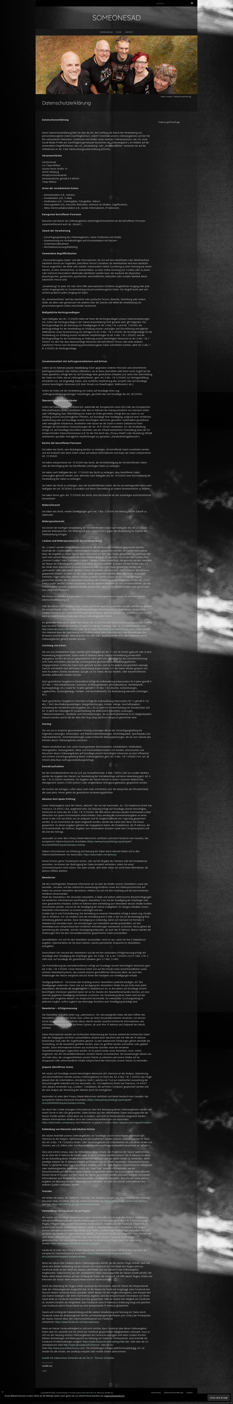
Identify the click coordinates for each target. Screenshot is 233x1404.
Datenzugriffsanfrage (169, 122)
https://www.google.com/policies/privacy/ (125, 1201)
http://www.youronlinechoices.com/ (116, 629)
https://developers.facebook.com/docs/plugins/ (75, 1243)
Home (163, 96)
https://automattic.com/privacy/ (100, 854)
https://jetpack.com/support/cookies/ (132, 1122)
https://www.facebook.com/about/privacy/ (77, 1321)
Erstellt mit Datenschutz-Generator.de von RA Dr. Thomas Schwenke (78, 1357)
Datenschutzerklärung (114, 1395)
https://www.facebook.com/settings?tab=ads (106, 1341)
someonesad (106, 32)
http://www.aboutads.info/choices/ (60, 629)
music (119, 32)
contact (129, 32)
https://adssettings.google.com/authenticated (75, 1204)
